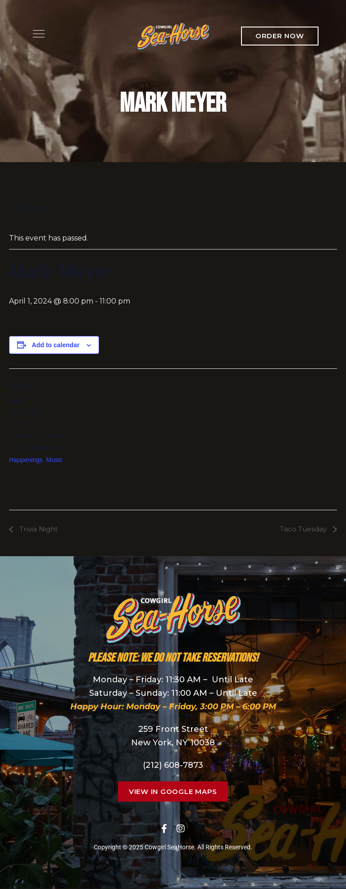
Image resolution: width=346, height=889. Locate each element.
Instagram (181, 828)
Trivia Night (39, 529)
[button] (280, 36)
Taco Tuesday (302, 529)
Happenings (26, 459)
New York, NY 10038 (173, 743)
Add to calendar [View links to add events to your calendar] (56, 345)
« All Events (29, 208)
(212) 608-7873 (173, 765)
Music (54, 459)
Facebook (164, 828)
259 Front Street (173, 730)
